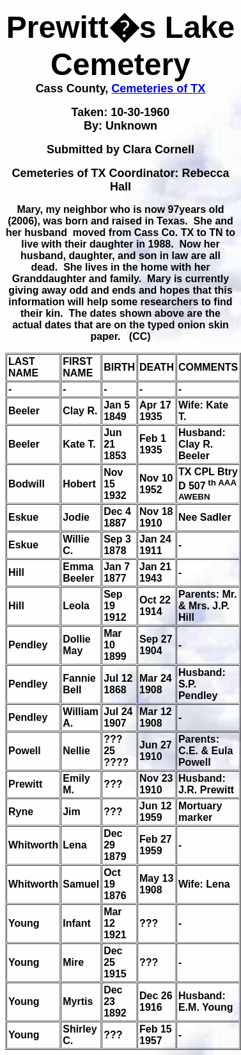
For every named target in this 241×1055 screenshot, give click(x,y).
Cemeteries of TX (158, 88)
